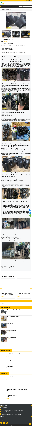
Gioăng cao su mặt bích (11, 330)
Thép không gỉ (27, 65)
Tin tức (2, 303)
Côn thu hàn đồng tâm (6, 144)
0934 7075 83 (29, 0)
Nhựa (6, 66)
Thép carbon (22, 65)
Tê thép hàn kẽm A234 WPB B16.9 (23, 293)
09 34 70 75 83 (8, 266)
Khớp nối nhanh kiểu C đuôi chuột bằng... (14, 309)
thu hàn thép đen (6, 88)
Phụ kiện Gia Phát (16, 425)
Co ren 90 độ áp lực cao (11, 337)
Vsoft (25, 425)
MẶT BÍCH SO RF (10, 323)
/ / (15, 52)
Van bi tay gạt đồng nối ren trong (13, 316)
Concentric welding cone (11, 145)
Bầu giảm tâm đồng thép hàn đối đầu (10, 174)
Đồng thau (3, 66)
